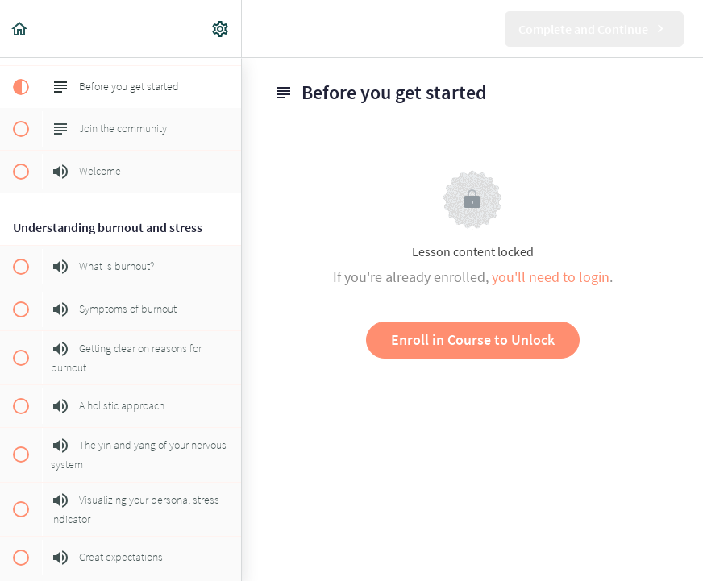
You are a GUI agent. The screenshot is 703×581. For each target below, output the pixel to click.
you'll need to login (550, 277)
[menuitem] (221, 28)
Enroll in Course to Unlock (473, 339)
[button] (20, 28)
